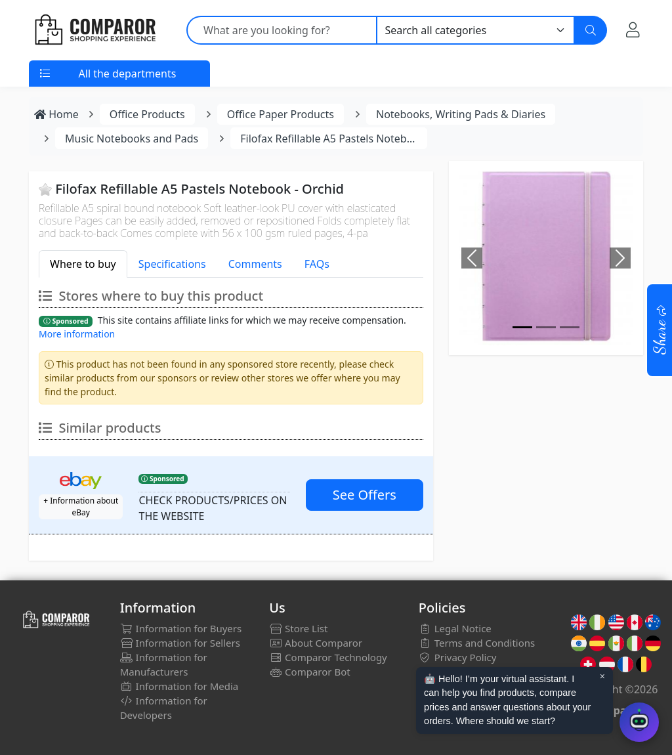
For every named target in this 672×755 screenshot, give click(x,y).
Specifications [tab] (172, 264)
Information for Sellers (180, 642)
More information (77, 334)
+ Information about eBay (80, 506)
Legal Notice (455, 628)
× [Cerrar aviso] (602, 676)
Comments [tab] (255, 264)
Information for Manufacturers (163, 664)
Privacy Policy (458, 657)
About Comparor (315, 642)
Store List (298, 628)
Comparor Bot (309, 671)
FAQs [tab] (316, 264)
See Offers (364, 495)
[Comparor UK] (94, 30)
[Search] (590, 30)
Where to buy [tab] (83, 264)
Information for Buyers (181, 628)
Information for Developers (163, 708)
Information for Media (179, 686)
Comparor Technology (328, 657)
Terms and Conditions (477, 642)
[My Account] (633, 29)
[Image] (522, 327)
